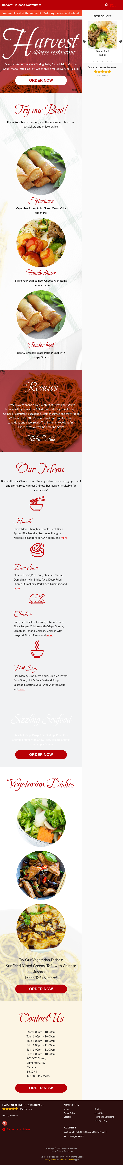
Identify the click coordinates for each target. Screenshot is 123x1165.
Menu (66, 1109)
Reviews (98, 1109)
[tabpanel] (102, 41)
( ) (113, 5)
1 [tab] (93, 61)
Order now (41, 80)
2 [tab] (97, 61)
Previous (84, 41)
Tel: (74, 1136)
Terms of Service (67, 1160)
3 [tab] (102, 61)
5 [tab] (111, 61)
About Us (99, 1113)
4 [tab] (107, 61)
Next (120, 41)
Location (67, 1117)
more (63, 537)
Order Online (69, 1113)
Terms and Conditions (104, 1117)
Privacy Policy (101, 1120)
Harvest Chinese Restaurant (23, 1105)
